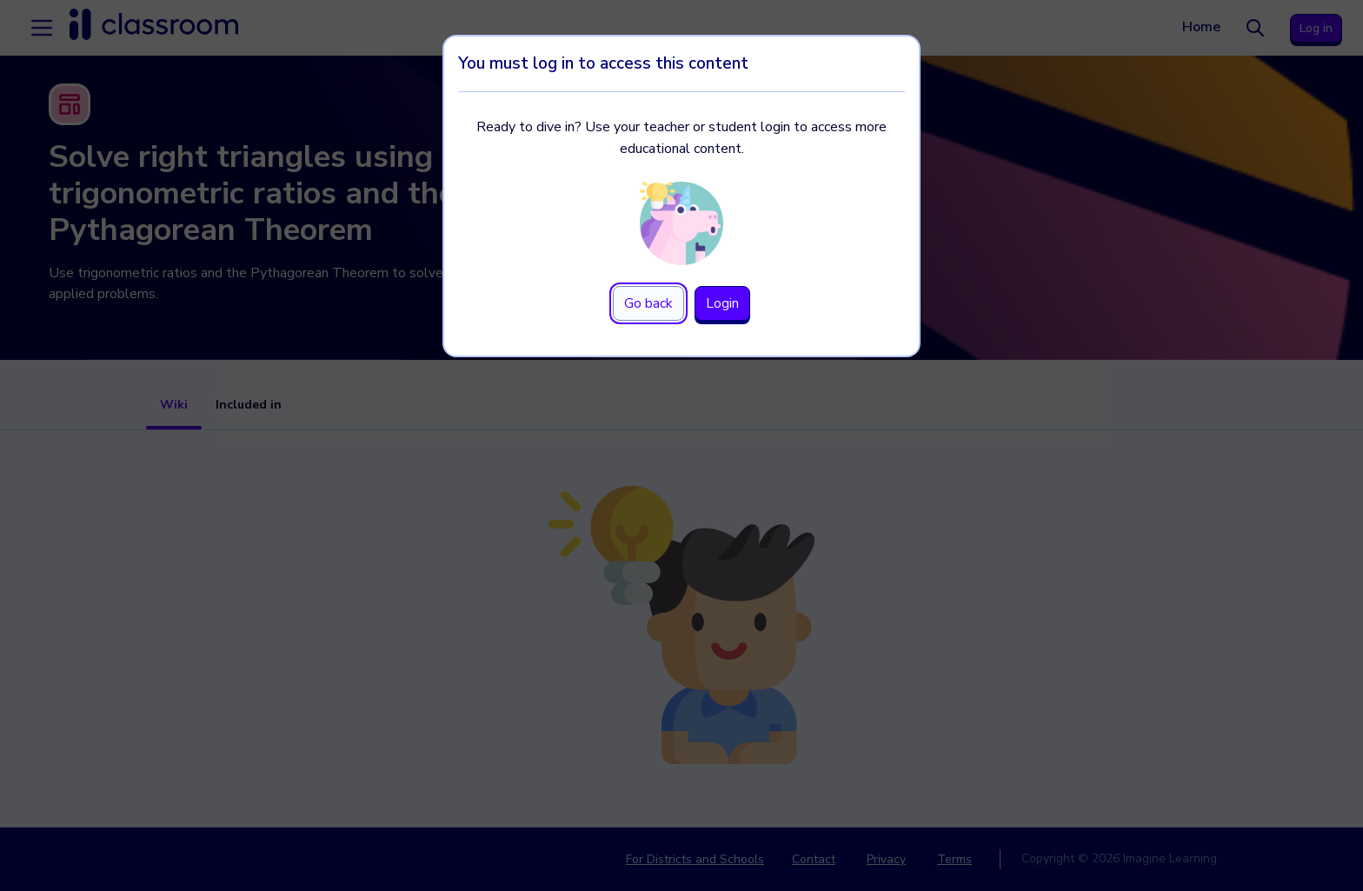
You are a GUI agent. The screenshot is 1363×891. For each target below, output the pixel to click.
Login (722, 303)
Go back (648, 303)
